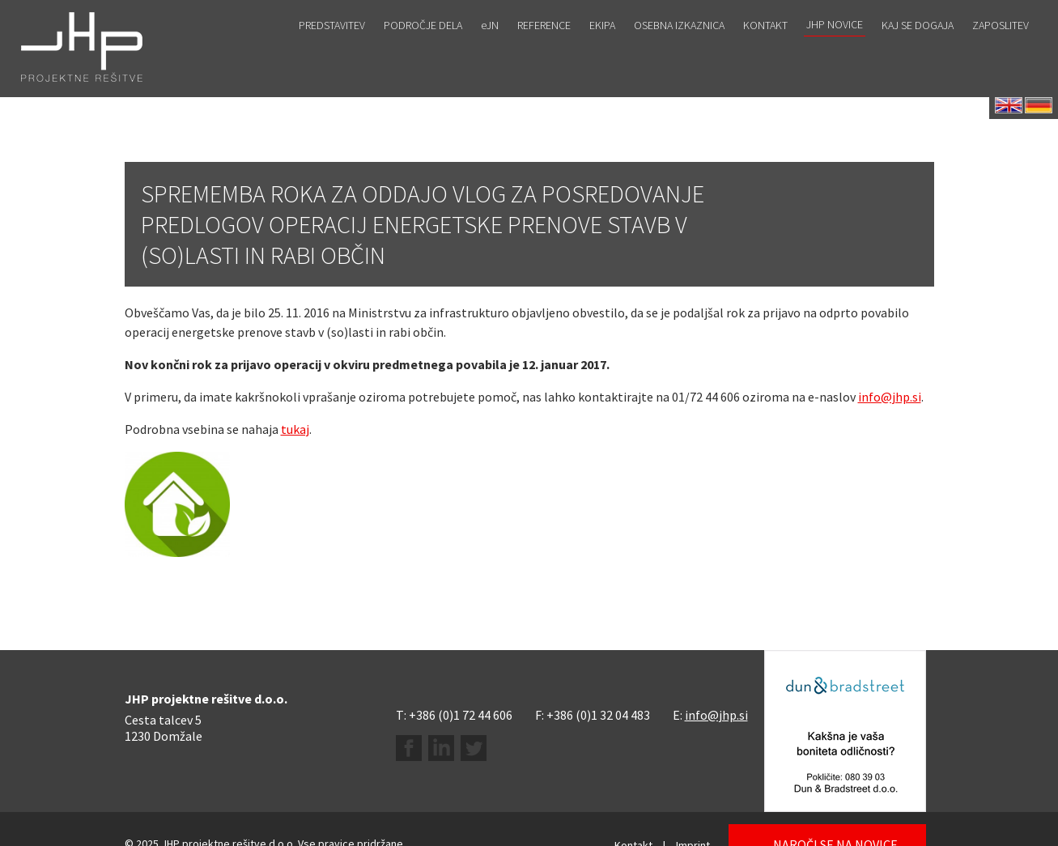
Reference (544, 46)
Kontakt (765, 46)
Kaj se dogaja (918, 46)
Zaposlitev (1000, 46)
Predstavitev (332, 46)
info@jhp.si (889, 397)
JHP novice (834, 45)
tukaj (295, 429)
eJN (490, 46)
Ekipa (602, 46)
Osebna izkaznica (679, 46)
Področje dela (423, 46)
